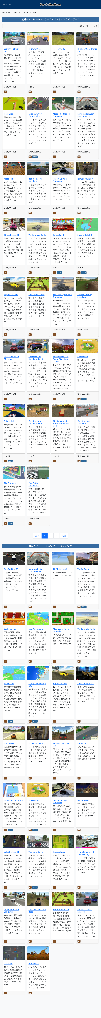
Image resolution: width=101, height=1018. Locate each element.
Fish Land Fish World (13, 800)
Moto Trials (9, 178)
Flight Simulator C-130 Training (86, 853)
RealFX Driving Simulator (60, 179)
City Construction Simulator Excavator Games (62, 423)
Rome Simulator (85, 178)
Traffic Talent (83, 569)
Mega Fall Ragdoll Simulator (61, 115)
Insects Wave (59, 852)
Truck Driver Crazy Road (37, 910)
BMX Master (83, 800)
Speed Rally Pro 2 (85, 683)
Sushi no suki (10, 629)
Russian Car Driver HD (61, 744)
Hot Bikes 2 (34, 963)
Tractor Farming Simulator (85, 295)
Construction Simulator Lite (35, 422)
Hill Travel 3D (59, 49)
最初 (37, 535)
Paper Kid (82, 743)
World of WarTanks (37, 235)
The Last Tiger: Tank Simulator (62, 295)
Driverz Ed (9, 421)
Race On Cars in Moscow (11, 357)
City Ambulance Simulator (11, 910)
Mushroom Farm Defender (61, 630)
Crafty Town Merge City (37, 684)
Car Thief (8, 963)
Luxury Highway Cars (11, 50)
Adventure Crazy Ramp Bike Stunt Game (61, 359)
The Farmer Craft (36, 294)
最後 (64, 535)
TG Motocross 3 (60, 569)
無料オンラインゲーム (10, 12)
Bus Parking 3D (11, 569)
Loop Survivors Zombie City (36, 115)
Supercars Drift (11, 294)
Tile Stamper (10, 483)
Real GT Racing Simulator (35, 179)
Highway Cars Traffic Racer (87, 50)
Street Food (58, 235)
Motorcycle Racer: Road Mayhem (85, 115)
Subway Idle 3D (84, 235)
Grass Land (82, 356)
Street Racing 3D (12, 235)
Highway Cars (35, 49)
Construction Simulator (83, 422)
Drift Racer (9, 743)
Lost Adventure (36, 629)
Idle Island (9, 683)
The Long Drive (36, 852)
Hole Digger (9, 114)
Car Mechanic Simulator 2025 (36, 357)
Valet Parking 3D (12, 852)
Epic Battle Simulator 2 (34, 484)
